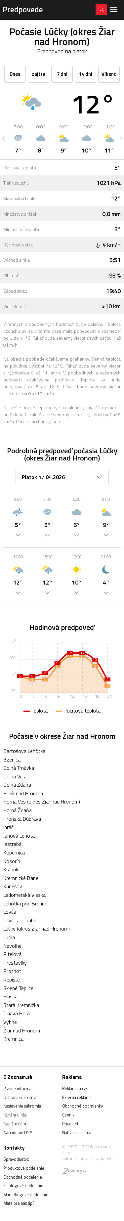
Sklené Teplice (18, 988)
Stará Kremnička (21, 1005)
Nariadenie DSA (17, 1132)
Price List (70, 1123)
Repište (11, 979)
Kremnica (13, 1039)
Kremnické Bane (20, 878)
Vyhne (10, 1022)
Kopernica (14, 852)
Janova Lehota (19, 836)
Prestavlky (15, 963)
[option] (18, 138)
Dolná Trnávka (18, 768)
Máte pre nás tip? (18, 1203)
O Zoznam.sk (17, 1077)
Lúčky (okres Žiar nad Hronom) (36, 929)
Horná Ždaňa (17, 810)
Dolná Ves (14, 776)
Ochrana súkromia (19, 1097)
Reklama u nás (75, 1088)
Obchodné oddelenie (22, 1177)
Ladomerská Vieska (24, 895)
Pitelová (12, 954)
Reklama (72, 1077)
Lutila (9, 937)
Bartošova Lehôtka (24, 751)
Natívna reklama (76, 1132)
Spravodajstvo (16, 1159)
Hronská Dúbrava (22, 819)
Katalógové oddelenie (23, 1185)
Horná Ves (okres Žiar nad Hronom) (41, 802)
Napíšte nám (14, 1123)
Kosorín (11, 861)
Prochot (12, 971)
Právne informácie (20, 1088)
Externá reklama (77, 1097)
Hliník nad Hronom (23, 793)
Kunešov (12, 886)
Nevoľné (12, 946)
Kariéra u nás (14, 1115)
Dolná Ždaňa (17, 785)
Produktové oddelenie (23, 1168)
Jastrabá (12, 844)
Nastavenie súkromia (22, 1106)
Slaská (10, 996)
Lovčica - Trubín (20, 920)
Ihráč (8, 827)
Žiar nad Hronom (21, 1030)
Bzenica (12, 759)
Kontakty (14, 1148)
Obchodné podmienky (82, 1106)
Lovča (9, 912)
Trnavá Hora (16, 1013)
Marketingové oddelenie (25, 1194)
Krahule (11, 869)
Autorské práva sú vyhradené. (89, 1158)
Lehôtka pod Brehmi (25, 903)
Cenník (68, 1115)
